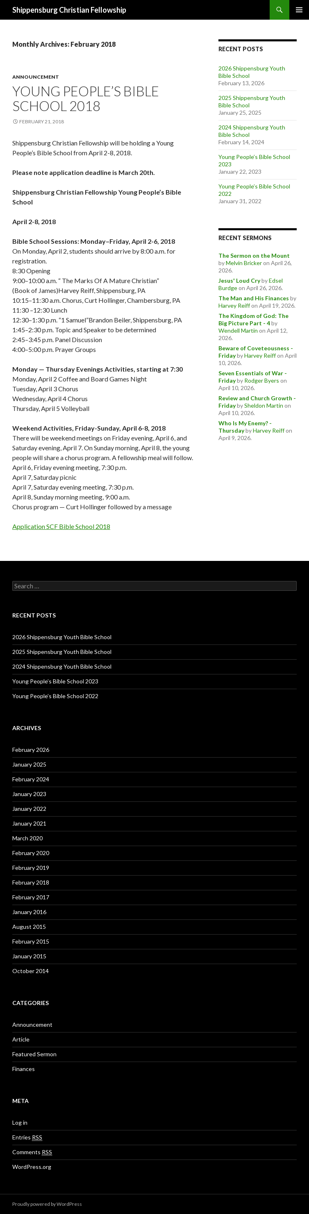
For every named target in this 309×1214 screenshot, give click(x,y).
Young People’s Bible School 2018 (85, 98)
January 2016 (29, 911)
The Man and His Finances (253, 298)
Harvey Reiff (234, 305)
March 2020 (27, 838)
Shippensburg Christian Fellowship (69, 9)
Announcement (35, 77)
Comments (32, 1152)
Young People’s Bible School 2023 (55, 681)
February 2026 (30, 749)
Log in (19, 1122)
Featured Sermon (34, 1054)
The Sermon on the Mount (254, 255)
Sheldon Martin (263, 405)
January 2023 (29, 793)
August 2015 (29, 926)
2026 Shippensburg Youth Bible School (61, 636)
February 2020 (30, 852)
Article (21, 1039)
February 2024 (30, 779)
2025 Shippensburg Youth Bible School (61, 651)
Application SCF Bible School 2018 (61, 526)
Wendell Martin (238, 330)
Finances (23, 1068)
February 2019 (30, 867)
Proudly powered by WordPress (47, 1204)
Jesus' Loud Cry (239, 280)
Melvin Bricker (244, 262)
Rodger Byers (261, 380)
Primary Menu (299, 10)
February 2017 (30, 897)
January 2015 (29, 956)
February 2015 (30, 941)
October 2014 (30, 970)
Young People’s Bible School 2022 (55, 695)
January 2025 (29, 764)
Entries (27, 1137)
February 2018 (30, 882)
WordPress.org (31, 1166)
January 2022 (29, 808)
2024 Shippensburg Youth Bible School (61, 666)
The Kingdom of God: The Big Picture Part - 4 (253, 319)
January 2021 (29, 823)
